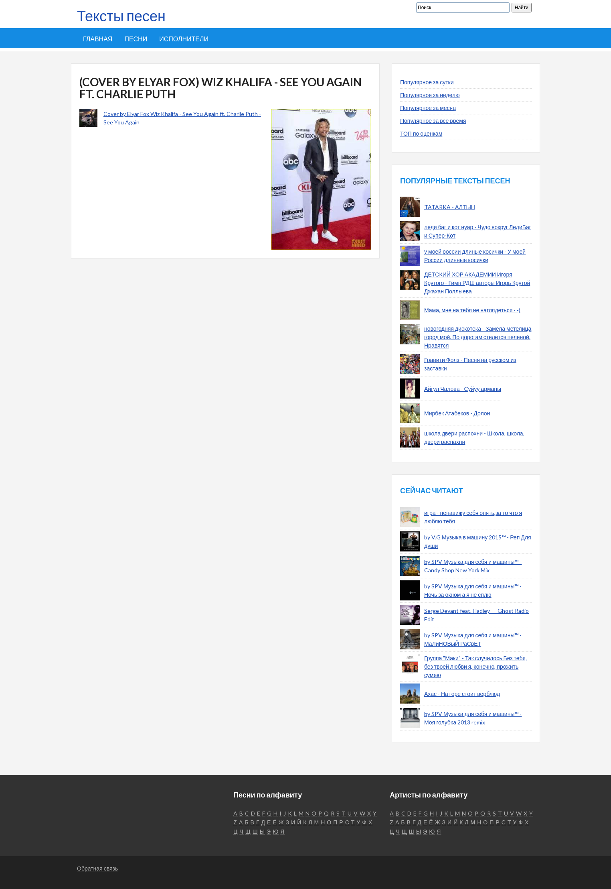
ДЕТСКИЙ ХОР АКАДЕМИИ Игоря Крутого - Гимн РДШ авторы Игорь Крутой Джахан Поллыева (477, 283)
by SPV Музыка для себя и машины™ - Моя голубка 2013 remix (473, 718)
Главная (97, 39)
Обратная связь (97, 868)
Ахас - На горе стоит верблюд (462, 693)
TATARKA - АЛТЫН (449, 206)
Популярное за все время (433, 120)
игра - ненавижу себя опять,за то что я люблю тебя (473, 517)
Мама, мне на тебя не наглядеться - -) (472, 310)
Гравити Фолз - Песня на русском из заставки (470, 364)
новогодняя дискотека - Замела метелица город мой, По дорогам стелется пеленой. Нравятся (477, 337)
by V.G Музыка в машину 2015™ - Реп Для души (477, 541)
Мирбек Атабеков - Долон (457, 413)
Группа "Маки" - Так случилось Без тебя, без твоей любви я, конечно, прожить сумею (475, 666)
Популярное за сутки (427, 82)
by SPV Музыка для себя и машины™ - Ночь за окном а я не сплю (473, 590)
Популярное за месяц (428, 107)
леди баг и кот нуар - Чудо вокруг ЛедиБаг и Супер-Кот (477, 231)
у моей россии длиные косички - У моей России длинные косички (475, 255)
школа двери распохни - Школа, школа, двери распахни (474, 437)
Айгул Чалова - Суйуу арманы (462, 388)
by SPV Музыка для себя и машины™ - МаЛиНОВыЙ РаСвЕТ (473, 639)
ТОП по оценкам (421, 133)
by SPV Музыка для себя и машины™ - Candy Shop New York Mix (473, 566)
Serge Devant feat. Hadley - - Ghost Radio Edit (476, 615)
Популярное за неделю (430, 95)
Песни (135, 39)
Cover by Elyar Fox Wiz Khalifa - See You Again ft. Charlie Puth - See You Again (182, 118)
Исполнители (183, 39)
